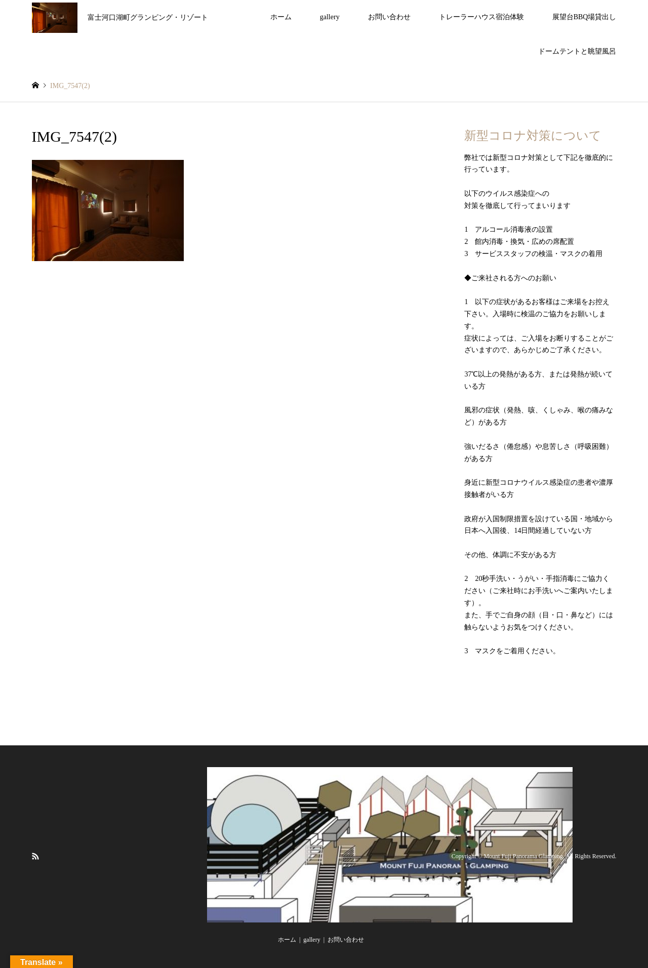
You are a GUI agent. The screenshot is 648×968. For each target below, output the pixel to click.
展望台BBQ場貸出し (584, 17)
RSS (35, 855)
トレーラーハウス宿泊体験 (481, 17)
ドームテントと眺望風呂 (577, 51)
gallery (330, 17)
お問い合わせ (389, 17)
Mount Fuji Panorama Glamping (522, 856)
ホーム (281, 17)
